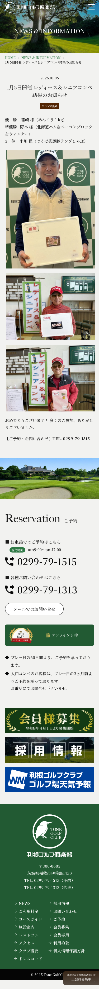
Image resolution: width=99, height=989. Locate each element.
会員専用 (61, 935)
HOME (10, 57)
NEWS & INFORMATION (41, 57)
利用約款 (61, 942)
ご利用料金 (29, 911)
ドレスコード (31, 958)
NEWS (25, 903)
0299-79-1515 (47, 561)
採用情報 (61, 903)
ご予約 (59, 919)
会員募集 (61, 927)
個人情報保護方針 (69, 950)
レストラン (29, 935)
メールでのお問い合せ (34, 609)
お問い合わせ (65, 911)
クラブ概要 (29, 950)
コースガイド (30, 919)
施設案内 (27, 927)
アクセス (27, 942)
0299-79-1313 (47, 589)
